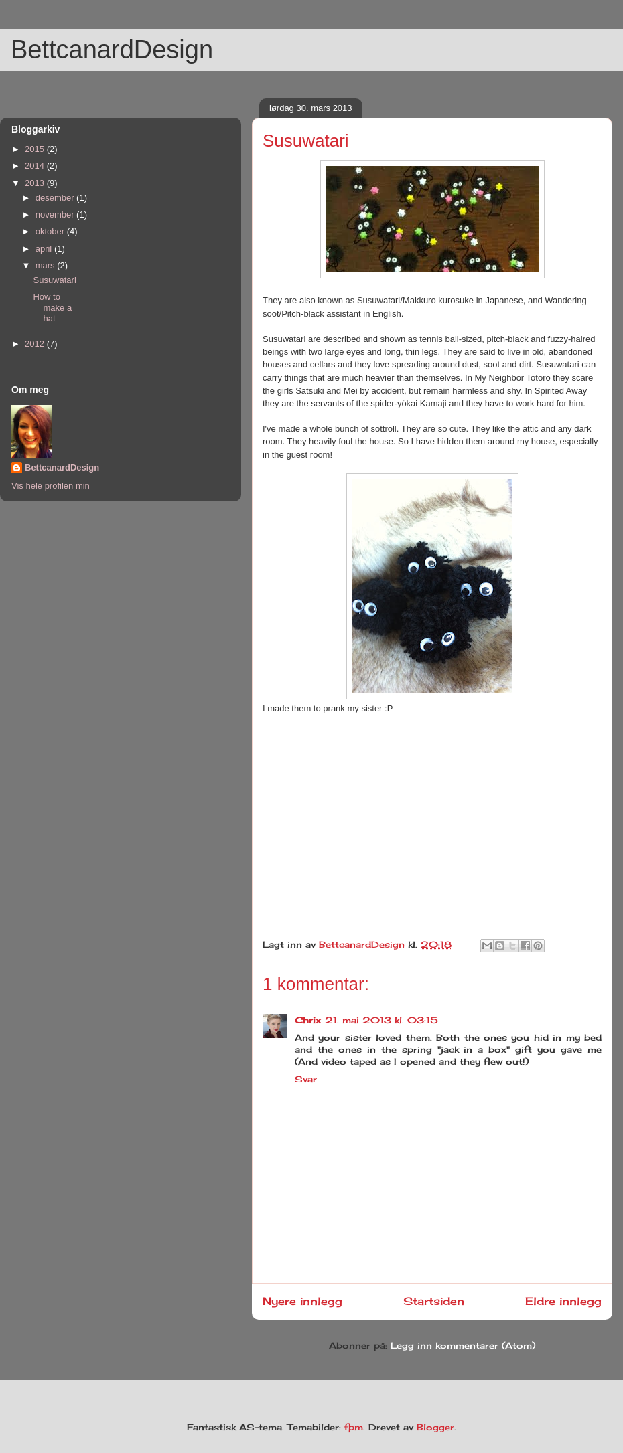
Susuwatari (54, 280)
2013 (36, 183)
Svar (306, 1079)
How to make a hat (52, 307)
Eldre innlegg (563, 1301)
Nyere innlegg (302, 1301)
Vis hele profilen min (50, 486)
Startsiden (433, 1301)
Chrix (308, 1020)
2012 (36, 344)
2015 (36, 149)
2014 (36, 166)
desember (56, 198)
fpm (353, 1427)
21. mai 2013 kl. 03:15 (381, 1020)
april (45, 249)
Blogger (435, 1427)
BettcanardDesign (112, 49)
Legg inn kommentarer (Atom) (463, 1345)
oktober (51, 231)
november (56, 214)
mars (47, 265)
